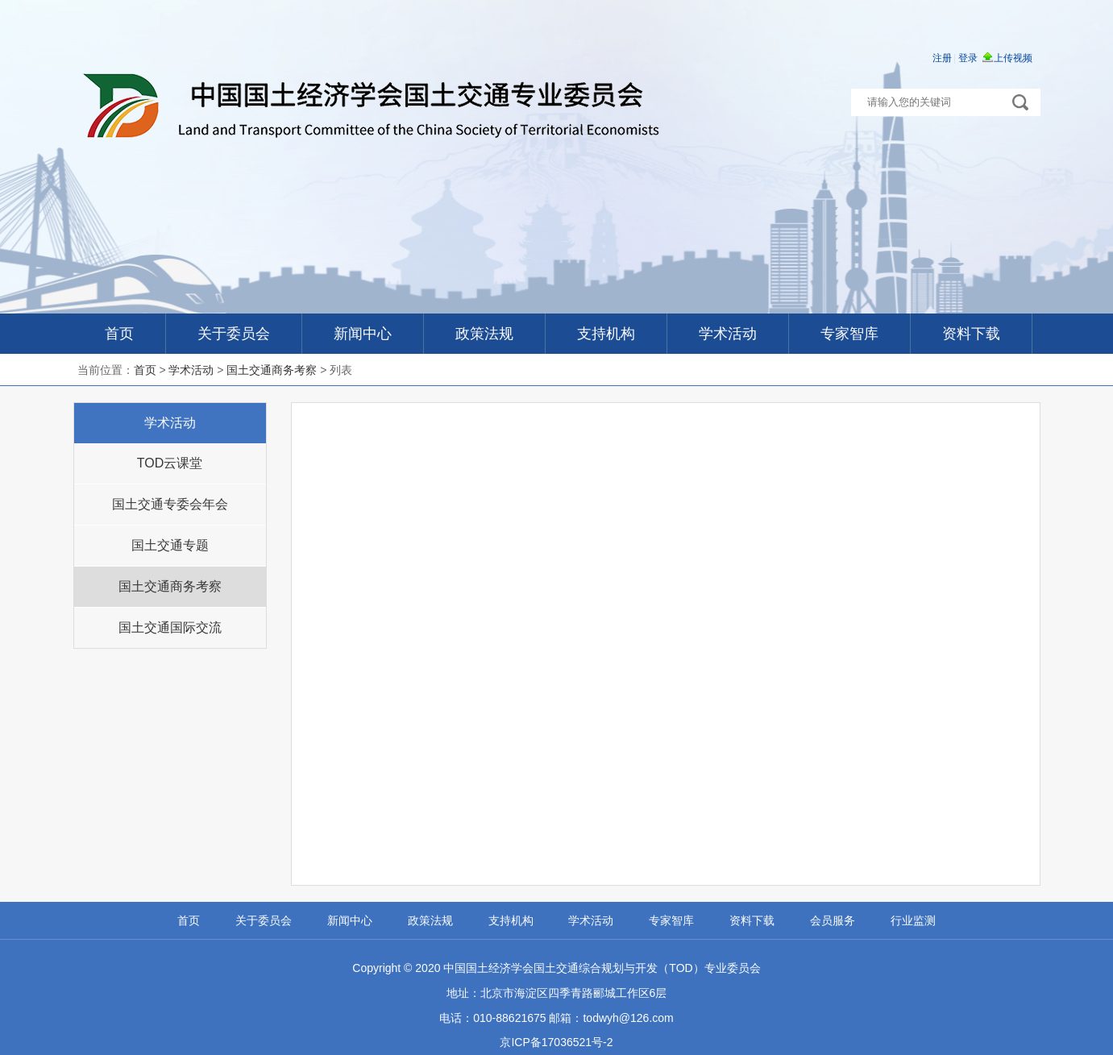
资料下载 (971, 334)
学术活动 (728, 334)
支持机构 (606, 334)
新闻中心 (363, 334)
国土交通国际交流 (170, 627)
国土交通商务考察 (271, 369)
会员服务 (832, 920)
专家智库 (849, 334)
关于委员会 (233, 334)
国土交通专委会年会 (170, 504)
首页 (119, 334)
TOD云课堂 (169, 463)
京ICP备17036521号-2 (556, 1042)
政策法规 (484, 334)
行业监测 (913, 920)
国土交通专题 (170, 545)
